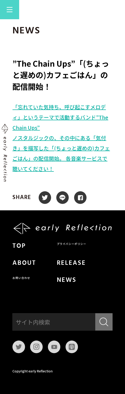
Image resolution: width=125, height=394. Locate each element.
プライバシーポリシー (71, 244)
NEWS (66, 280)
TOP (19, 246)
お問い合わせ (21, 278)
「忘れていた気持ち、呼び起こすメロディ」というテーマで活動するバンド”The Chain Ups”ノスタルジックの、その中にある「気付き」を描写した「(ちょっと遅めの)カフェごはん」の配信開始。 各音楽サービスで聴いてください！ (61, 137)
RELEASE (71, 263)
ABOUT (24, 263)
